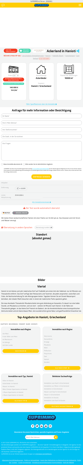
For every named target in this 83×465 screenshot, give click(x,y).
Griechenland (70, 56)
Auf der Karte (44, 58)
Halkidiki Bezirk (58, 56)
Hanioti (48, 56)
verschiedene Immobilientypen (33, 56)
